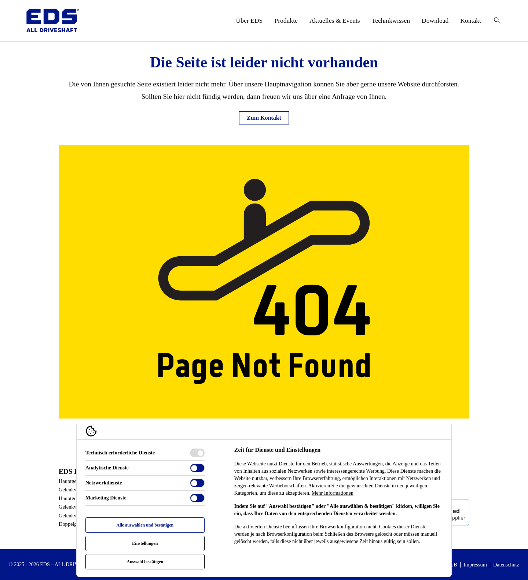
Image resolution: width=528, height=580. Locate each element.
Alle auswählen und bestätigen (144, 525)
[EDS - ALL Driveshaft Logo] (52, 20)
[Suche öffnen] (497, 20)
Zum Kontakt (264, 118)
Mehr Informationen (332, 493)
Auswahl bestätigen (144, 561)
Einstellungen (145, 543)
